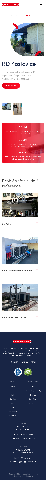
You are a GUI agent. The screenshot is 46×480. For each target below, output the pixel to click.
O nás (13, 407)
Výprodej (12, 403)
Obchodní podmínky (33, 391)
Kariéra (33, 395)
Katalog (13, 399)
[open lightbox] (6, 106)
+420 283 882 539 (23, 434)
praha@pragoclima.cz (23, 437)
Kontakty (12, 416)
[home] (11, 4)
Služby (12, 395)
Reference (13, 412)
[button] (41, 4)
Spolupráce (33, 403)
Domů (13, 387)
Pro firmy (13, 391)
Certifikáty (33, 399)
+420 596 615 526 (23, 457)
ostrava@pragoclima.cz (23, 461)
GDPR (33, 387)
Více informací (11, 85)
